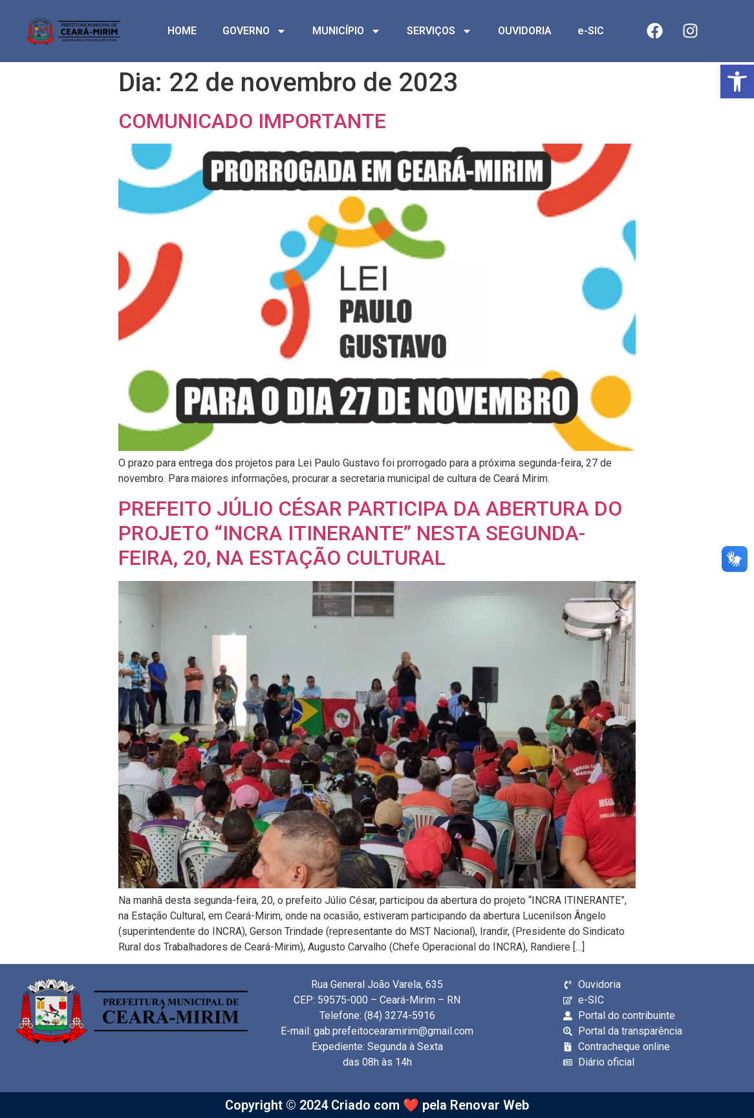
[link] (737, 81)
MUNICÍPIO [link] (346, 31)
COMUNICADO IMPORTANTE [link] (252, 121)
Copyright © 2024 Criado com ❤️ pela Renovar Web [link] (377, 1105)
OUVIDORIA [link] (525, 31)
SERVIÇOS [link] (439, 31)
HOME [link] (182, 31)
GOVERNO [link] (254, 31)
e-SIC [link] (590, 31)
